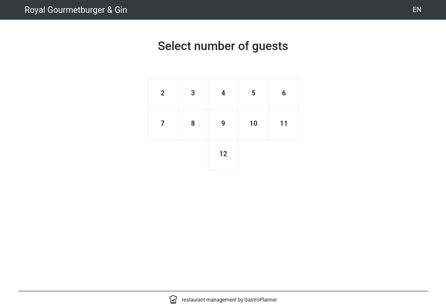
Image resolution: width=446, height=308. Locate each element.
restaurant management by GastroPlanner (229, 300)
